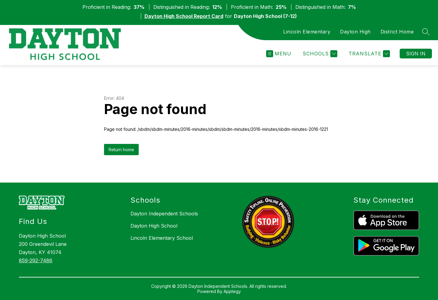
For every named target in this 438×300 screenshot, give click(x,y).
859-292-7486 (35, 260)
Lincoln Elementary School (161, 238)
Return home (121, 149)
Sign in (416, 54)
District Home (397, 32)
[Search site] (425, 31)
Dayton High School (153, 226)
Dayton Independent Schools (164, 214)
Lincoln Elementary (306, 32)
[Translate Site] (368, 54)
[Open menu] (278, 54)
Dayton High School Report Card (183, 16)
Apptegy (232, 291)
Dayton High (355, 32)
